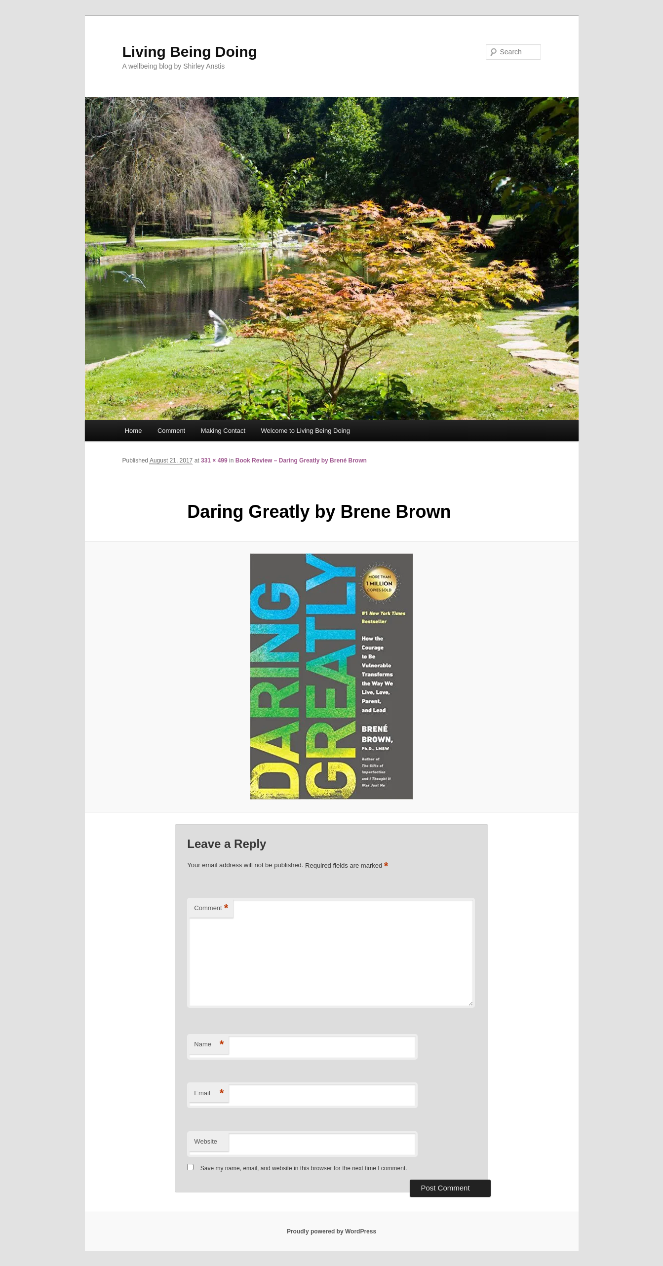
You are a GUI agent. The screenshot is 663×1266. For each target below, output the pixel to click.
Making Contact (223, 430)
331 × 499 (214, 460)
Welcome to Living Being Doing (305, 430)
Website (205, 1141)
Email (209, 1093)
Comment (171, 430)
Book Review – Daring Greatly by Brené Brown (301, 460)
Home (133, 430)
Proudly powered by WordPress (331, 1231)
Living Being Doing (189, 51)
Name (209, 1044)
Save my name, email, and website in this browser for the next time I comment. (303, 1168)
